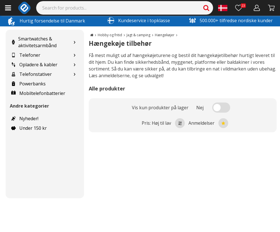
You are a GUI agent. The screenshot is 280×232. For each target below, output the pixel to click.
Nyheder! (24, 118)
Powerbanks (28, 83)
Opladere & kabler (34, 64)
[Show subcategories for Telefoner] (74, 55)
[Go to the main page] (91, 35)
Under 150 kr (29, 128)
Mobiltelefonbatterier (38, 93)
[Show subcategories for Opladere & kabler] (74, 65)
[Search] (124, 8)
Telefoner (25, 55)
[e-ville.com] (24, 8)
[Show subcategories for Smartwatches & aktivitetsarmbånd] (74, 42)
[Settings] (222, 8)
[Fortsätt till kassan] (271, 8)
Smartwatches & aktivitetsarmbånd (34, 42)
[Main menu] (8, 8)
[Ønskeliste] (240, 8)
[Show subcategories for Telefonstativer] (74, 74)
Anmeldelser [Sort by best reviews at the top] (208, 123)
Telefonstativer (31, 74)
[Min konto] (257, 8)
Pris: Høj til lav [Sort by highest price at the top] (163, 123)
